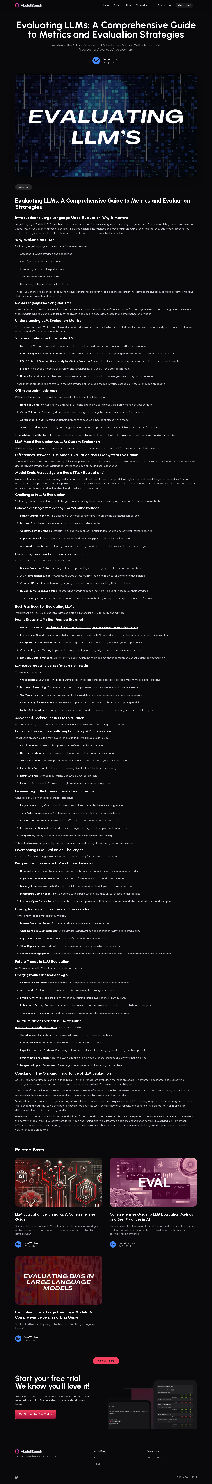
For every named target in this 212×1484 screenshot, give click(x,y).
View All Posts (106, 1360)
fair (121, 233)
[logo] (28, 5)
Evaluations (23, 187)
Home (96, 1457)
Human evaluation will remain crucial (36, 1027)
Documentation (154, 1457)
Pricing (96, 1464)
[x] (16, 1477)
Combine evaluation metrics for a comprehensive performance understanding (92, 627)
